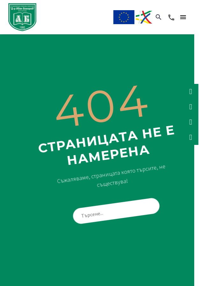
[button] (158, 17)
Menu (183, 17)
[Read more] (171, 17)
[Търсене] (118, 210)
